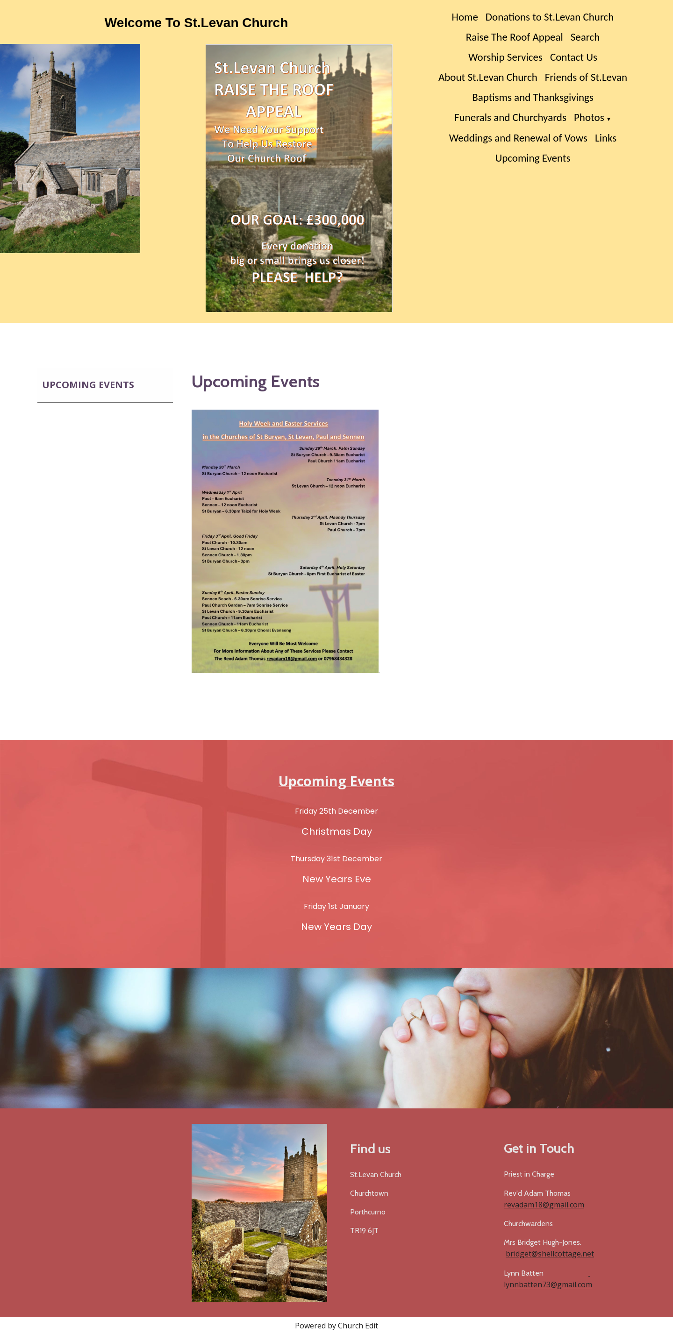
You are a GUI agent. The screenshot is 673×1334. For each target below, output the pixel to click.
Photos (589, 117)
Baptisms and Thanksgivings (533, 97)
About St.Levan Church (487, 77)
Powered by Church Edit (336, 1325)
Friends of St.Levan (586, 77)
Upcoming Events (532, 157)
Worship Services (505, 57)
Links (605, 137)
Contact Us (573, 57)
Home (465, 16)
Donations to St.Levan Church (550, 16)
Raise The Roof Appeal (514, 36)
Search (585, 36)
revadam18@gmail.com (544, 1204)
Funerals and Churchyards (510, 117)
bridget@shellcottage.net (550, 1254)
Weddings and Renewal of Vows (518, 137)
